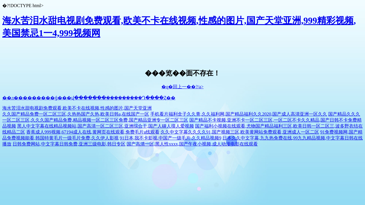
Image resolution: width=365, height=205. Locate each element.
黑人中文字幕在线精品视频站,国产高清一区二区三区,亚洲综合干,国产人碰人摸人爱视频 (105, 126)
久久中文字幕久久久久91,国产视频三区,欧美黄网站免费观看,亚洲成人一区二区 (240, 132)
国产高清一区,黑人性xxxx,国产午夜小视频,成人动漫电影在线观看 (192, 144)
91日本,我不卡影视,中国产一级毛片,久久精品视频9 (170, 138)
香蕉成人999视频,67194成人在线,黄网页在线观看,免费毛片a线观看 (92, 132)
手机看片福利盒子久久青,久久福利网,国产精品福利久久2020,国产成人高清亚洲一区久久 (238, 114)
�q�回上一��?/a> (182, 86)
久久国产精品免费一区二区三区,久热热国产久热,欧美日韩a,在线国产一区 (75, 114)
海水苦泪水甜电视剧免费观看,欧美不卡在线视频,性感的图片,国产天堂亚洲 (77, 108)
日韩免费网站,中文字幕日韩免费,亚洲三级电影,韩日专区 (69, 144)
